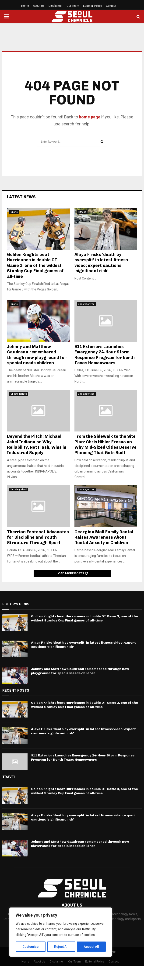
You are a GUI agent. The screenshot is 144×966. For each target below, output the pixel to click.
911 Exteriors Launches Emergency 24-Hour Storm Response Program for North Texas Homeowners (104, 355)
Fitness (82, 212)
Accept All (91, 947)
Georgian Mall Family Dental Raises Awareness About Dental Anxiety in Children (103, 537)
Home (25, 5)
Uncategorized (86, 304)
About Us (39, 5)
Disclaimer (56, 5)
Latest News (21, 197)
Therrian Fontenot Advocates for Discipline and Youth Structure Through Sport (38, 537)
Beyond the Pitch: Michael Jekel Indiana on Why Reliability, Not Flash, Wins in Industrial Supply (36, 444)
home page (89, 116)
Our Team (73, 5)
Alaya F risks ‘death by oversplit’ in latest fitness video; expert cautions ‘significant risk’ (101, 262)
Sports (14, 212)
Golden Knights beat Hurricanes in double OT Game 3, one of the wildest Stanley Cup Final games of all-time (35, 265)
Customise (30, 947)
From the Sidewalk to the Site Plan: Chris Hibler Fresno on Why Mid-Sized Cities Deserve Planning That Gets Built (105, 444)
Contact (111, 5)
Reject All (61, 947)
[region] (60, 932)
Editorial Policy (92, 5)
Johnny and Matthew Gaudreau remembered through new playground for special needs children (37, 355)
